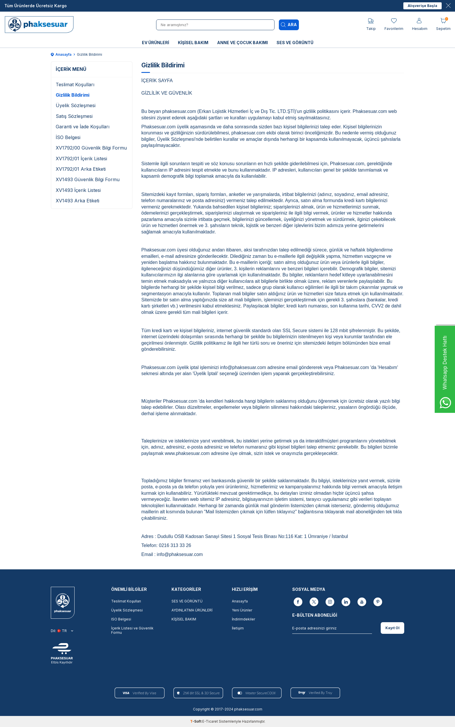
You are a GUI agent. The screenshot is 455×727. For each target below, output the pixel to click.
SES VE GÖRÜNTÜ (295, 42)
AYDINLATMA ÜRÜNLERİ (191, 610)
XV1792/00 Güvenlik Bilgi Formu (91, 148)
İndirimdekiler (243, 619)
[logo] (40, 24)
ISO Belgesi (121, 619)
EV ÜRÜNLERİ (155, 42)
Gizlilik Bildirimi (72, 95)
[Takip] (371, 24)
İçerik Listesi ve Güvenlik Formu (132, 630)
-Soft (196, 721)
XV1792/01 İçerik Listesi (81, 158)
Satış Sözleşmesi (74, 116)
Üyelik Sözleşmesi (75, 105)
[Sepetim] (443, 24)
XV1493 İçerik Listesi (78, 190)
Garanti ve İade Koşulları (82, 126)
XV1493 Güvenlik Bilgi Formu (88, 179)
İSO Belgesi (68, 137)
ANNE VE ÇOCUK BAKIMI (242, 42)
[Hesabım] (419, 24)
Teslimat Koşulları (75, 84)
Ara (289, 24)
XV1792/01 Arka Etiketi (81, 169)
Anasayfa (61, 54)
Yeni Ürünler (242, 610)
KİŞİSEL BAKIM (193, 42)
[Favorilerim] (393, 24)
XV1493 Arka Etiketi (77, 201)
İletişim (238, 628)
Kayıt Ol (392, 628)
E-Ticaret (210, 721)
